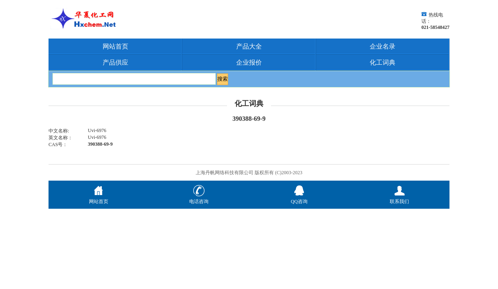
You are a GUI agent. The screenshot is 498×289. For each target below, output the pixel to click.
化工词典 (382, 62)
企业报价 (249, 62)
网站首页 (115, 46)
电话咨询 (199, 198)
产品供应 (115, 62)
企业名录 (382, 46)
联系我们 (399, 198)
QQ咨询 (299, 198)
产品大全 (249, 46)
